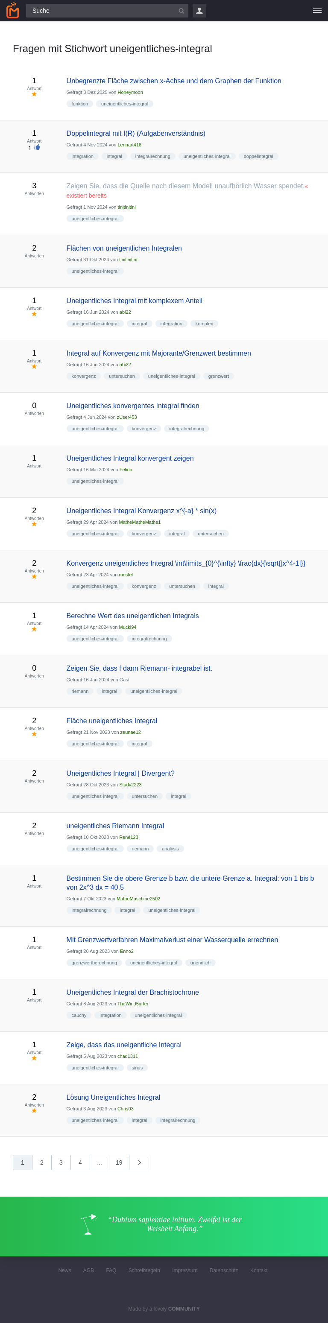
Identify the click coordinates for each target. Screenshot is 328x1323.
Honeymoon (130, 92)
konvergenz (84, 376)
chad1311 (127, 1056)
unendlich (200, 962)
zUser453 (127, 417)
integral (114, 156)
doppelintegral (258, 156)
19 (119, 1162)
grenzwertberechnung (94, 962)
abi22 (125, 312)
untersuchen (122, 376)
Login (199, 11)
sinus (137, 1067)
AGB (88, 1270)
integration (83, 156)
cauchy (79, 1015)
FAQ (111, 1270)
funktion (80, 103)
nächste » (144, 1165)
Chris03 (125, 1108)
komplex (204, 323)
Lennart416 (129, 144)
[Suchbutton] (181, 11)
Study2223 (130, 784)
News (64, 1270)
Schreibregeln (144, 1270)
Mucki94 (128, 627)
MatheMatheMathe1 (140, 522)
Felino (126, 469)
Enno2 (127, 951)
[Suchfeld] (107, 11)
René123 (128, 837)
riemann (80, 691)
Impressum (184, 1270)
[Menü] (317, 10)
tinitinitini (126, 207)
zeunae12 (130, 732)
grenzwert (218, 376)
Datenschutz (224, 1270)
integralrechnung (152, 156)
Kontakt (259, 1270)
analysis (170, 848)
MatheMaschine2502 (138, 898)
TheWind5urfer (133, 1003)
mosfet (126, 574)
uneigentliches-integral (124, 103)
